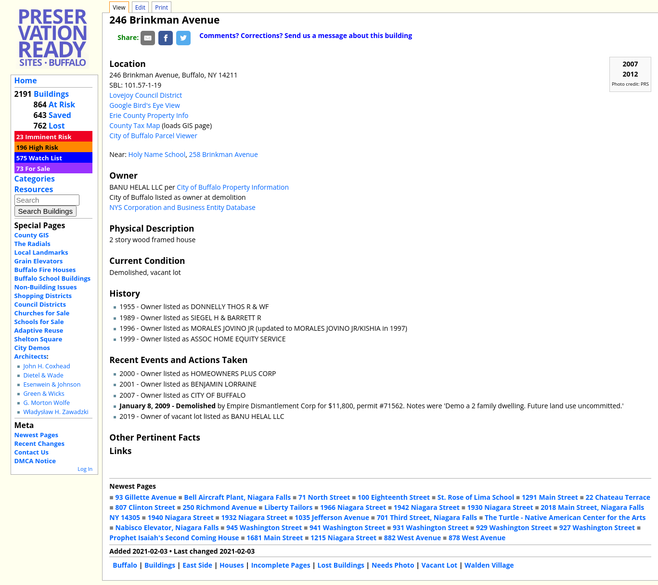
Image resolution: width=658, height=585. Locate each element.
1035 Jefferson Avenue (332, 517)
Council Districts (40, 304)
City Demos (32, 347)
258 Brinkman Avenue (223, 154)
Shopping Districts (43, 295)
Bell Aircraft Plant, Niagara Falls (237, 497)
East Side (197, 565)
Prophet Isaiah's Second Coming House (174, 537)
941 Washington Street (347, 527)
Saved (60, 115)
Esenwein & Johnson (51, 384)
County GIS (31, 235)
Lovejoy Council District (145, 95)
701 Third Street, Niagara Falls (427, 517)
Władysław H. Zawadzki (55, 412)
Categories (34, 178)
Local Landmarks (41, 252)
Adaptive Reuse (39, 330)
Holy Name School (156, 154)
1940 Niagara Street (181, 517)
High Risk (43, 147)
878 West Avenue (477, 537)
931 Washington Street (430, 527)
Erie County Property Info (148, 115)
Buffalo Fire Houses (45, 269)
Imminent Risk (48, 136)
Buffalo (125, 565)
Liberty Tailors (288, 507)
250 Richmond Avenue (220, 507)
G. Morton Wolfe (46, 403)
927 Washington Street (597, 527)
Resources (33, 189)
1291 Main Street (550, 497)
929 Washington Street (514, 527)
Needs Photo (393, 565)
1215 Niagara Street (343, 537)
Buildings (51, 94)
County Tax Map (134, 125)
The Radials (32, 243)
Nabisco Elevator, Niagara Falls (167, 527)
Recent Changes (39, 443)
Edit (140, 7)
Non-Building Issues (45, 287)
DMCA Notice (35, 460)
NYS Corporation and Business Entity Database (182, 207)
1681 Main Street (274, 537)
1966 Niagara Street (353, 507)
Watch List (45, 158)
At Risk (62, 104)
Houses (231, 565)
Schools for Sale (39, 321)
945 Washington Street (264, 527)
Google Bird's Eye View (144, 105)
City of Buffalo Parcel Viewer (153, 135)
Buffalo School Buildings (52, 278)
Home (25, 80)
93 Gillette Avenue (145, 497)
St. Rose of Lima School (476, 497)
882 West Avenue (412, 537)
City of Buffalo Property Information (233, 187)
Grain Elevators (38, 261)
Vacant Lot (439, 565)
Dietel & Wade (43, 375)
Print (161, 7)
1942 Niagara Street (427, 507)
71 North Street (324, 497)
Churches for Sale (42, 313)
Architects (30, 356)
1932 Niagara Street (254, 517)
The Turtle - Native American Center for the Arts (565, 517)
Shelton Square (38, 339)
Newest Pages (36, 434)
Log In (84, 468)
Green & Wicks (43, 394)
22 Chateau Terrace (618, 497)
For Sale (37, 168)
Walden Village (489, 565)
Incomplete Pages (280, 565)
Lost (57, 125)
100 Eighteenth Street (394, 497)
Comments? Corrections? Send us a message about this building (305, 35)
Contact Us (31, 452)
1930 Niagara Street (500, 507)
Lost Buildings (341, 565)
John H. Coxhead (46, 366)
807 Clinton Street (145, 507)
